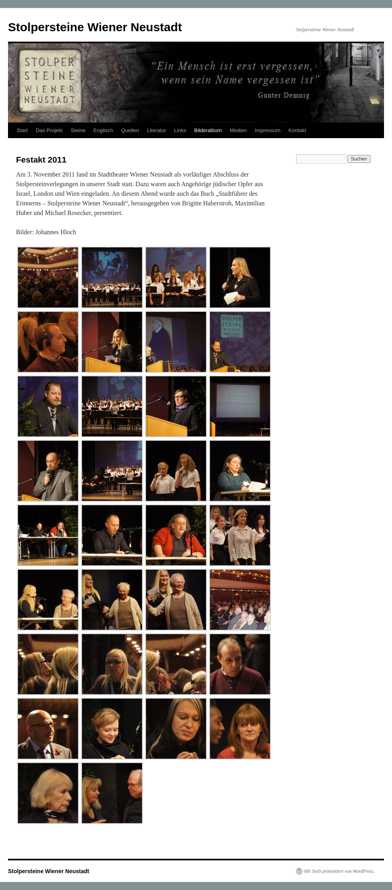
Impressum (267, 130)
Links (180, 130)
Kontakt (297, 130)
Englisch (103, 130)
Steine (78, 130)
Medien (238, 130)
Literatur (156, 130)
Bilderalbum (208, 130)
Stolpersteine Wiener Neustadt (95, 27)
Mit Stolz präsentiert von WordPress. (339, 871)
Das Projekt (49, 130)
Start (22, 130)
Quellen (130, 130)
